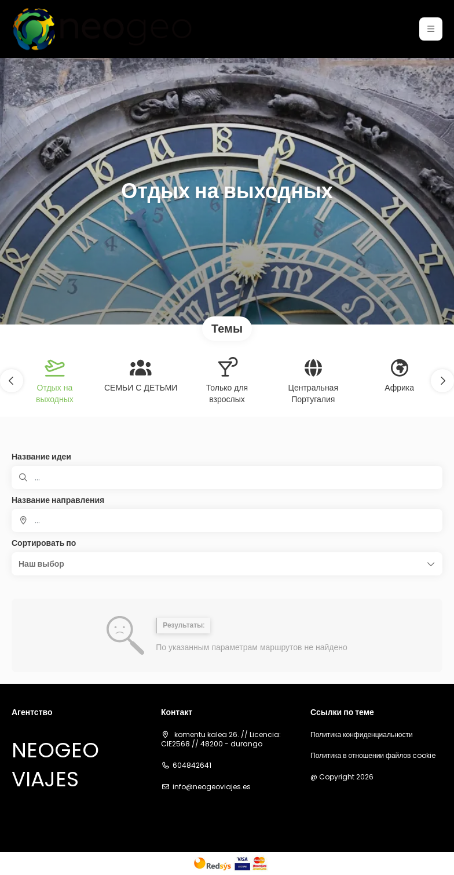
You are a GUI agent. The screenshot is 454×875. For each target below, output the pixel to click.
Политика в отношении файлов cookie (372, 755)
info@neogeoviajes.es (212, 787)
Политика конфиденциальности (361, 734)
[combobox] (227, 520)
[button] (430, 29)
